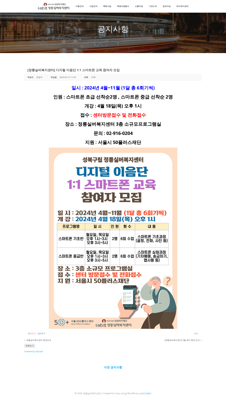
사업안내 (93, 6)
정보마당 (166, 6)
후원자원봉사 (123, 6)
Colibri (147, 394)
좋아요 (31, 335)
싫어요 (41, 335)
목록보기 (30, 347)
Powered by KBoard (33, 352)
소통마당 (139, 6)
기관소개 (152, 6)
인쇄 (196, 335)
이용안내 (79, 6)
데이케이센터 (182, 6)
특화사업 (107, 6)
